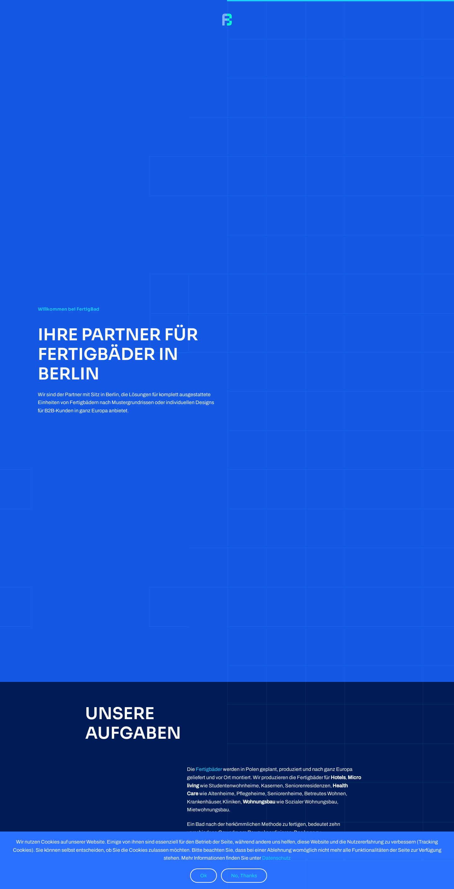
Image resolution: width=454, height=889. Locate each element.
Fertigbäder (209, 769)
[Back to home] (227, 19)
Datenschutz (276, 858)
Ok (203, 875)
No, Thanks (244, 875)
